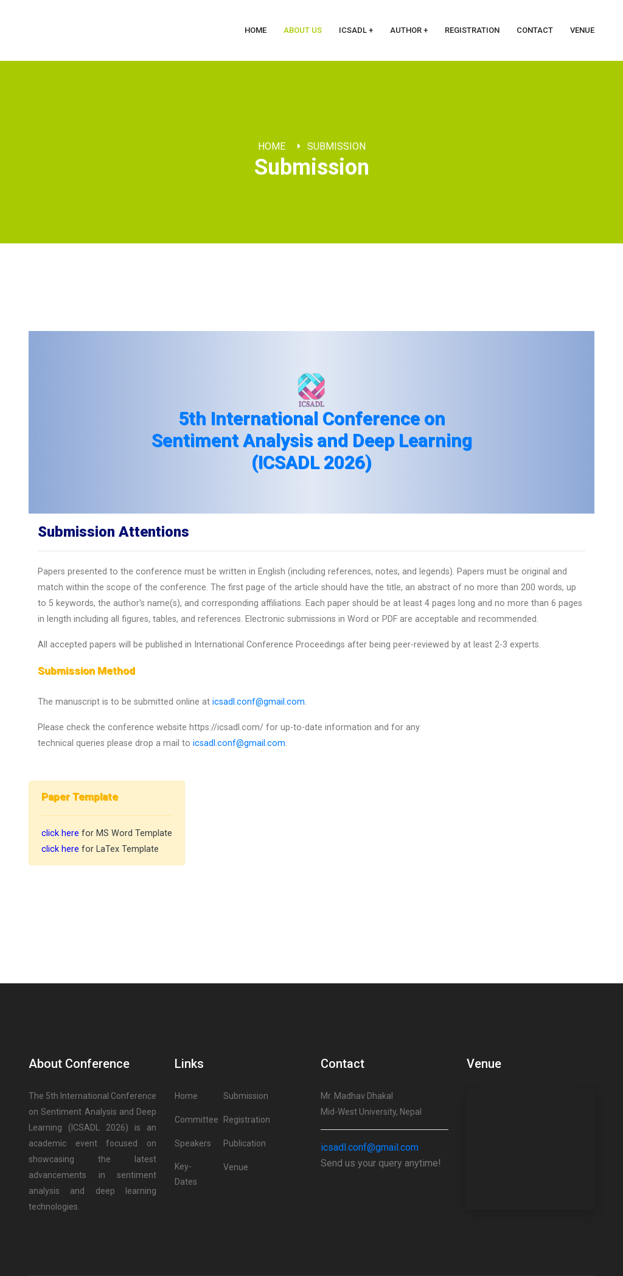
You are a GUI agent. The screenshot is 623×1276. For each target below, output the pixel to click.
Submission (336, 146)
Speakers (193, 1143)
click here (60, 833)
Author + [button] (409, 30)
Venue (582, 30)
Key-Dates (186, 1174)
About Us (303, 30)
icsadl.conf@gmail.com (258, 702)
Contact (535, 30)
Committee (196, 1119)
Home (255, 30)
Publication (244, 1143)
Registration (472, 30)
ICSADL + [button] (356, 30)
